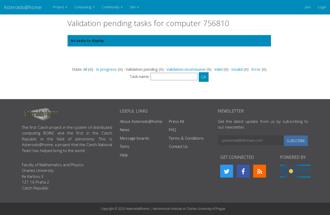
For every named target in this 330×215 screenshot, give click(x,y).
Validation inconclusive (186, 69)
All (85, 69)
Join (308, 7)
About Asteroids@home (141, 121)
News (125, 129)
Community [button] (111, 7)
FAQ (172, 129)
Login (322, 7)
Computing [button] (83, 7)
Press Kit (176, 121)
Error (256, 69)
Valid (218, 69)
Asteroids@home (23, 7)
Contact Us (178, 146)
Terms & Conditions (186, 138)
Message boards (134, 138)
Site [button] (133, 7)
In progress (106, 69)
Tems (124, 146)
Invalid (237, 69)
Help (124, 154)
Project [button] (59, 7)
